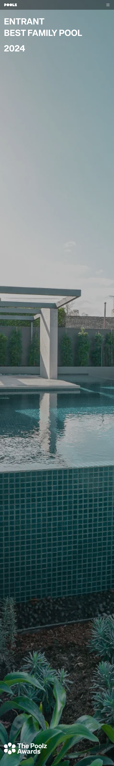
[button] (107, 5)
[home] (10, 4)
